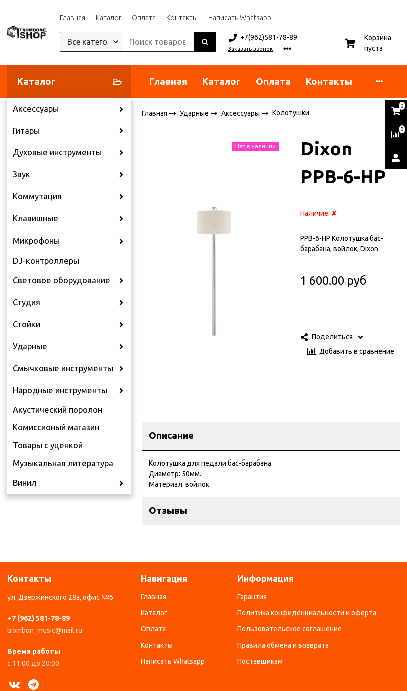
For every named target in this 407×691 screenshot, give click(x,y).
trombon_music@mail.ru (44, 630)
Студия (26, 302)
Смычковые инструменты (63, 368)
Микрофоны (36, 240)
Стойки (26, 324)
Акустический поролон (57, 409)
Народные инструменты (60, 390)
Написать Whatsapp (239, 18)
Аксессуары (36, 108)
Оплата (144, 18)
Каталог (108, 18)
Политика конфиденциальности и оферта (306, 613)
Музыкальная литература (63, 463)
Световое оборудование (61, 280)
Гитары (26, 130)
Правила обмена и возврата (283, 645)
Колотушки (290, 113)
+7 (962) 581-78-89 (38, 618)
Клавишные (35, 218)
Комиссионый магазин (56, 427)
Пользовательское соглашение (289, 629)
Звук (21, 174)
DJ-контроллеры (46, 260)
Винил (24, 482)
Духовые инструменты (57, 152)
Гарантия (252, 597)
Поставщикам (260, 661)
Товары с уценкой (48, 445)
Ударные (30, 346)
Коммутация (37, 196)
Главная (72, 18)
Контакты (182, 18)
